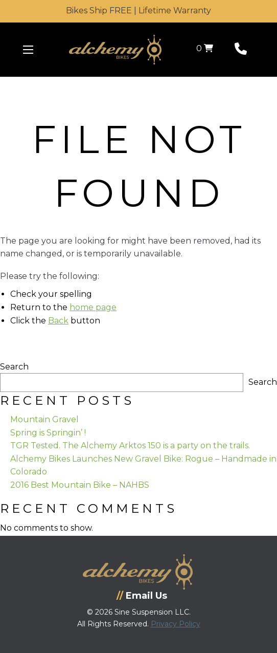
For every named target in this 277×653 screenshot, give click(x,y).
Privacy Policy (175, 623)
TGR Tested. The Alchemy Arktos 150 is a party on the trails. (130, 445)
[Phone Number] (241, 51)
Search (14, 367)
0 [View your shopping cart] (204, 48)
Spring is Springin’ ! (48, 433)
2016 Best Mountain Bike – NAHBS (79, 485)
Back (58, 320)
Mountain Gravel (44, 419)
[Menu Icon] (28, 50)
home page (93, 307)
